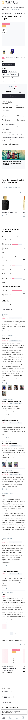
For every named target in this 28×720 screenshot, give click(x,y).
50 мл (11, 666)
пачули (13, 139)
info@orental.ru (7, 702)
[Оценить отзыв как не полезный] (6, 215)
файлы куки (14, 711)
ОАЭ (16, 127)
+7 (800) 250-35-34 (8, 697)
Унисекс (6, 129)
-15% (16, 86)
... (14, 666)
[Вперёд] (24, 193)
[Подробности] (20, 92)
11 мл (7, 666)
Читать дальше (6, 147)
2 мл (25, 666)
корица (18, 139)
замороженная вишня (11, 137)
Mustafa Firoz (20, 135)
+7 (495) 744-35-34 (8, 692)
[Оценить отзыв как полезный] (2, 215)
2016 (10, 132)
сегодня (10, 101)
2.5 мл (3, 666)
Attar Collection (10, 124)
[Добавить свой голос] (24, 240)
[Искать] (23, 187)
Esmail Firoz (12, 135)
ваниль (8, 139)
